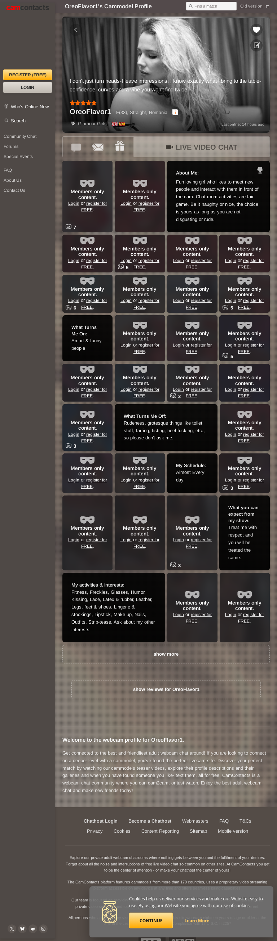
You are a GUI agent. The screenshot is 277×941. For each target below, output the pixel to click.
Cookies (122, 831)
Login (27, 87)
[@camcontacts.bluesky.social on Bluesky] (22, 928)
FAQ (224, 821)
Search (18, 120)
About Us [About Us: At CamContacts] (13, 180)
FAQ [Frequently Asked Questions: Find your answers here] (8, 170)
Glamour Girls (88, 123)
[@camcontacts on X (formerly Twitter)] (12, 928)
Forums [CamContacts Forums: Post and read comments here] (11, 146)
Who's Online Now (30, 106)
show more (166, 654)
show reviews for (166, 689)
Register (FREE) (28, 74)
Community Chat (20, 136)
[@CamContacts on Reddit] (32, 928)
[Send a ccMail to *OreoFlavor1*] (98, 147)
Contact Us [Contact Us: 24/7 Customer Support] (14, 190)
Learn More (197, 921)
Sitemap (198, 831)
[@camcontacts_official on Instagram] (43, 928)
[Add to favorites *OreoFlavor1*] (256, 30)
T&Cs (245, 821)
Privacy (95, 831)
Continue (151, 921)
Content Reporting (160, 831)
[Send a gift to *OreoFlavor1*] (120, 147)
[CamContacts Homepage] (27, 36)
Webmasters (195, 821)
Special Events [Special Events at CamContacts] (18, 156)
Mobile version (233, 831)
